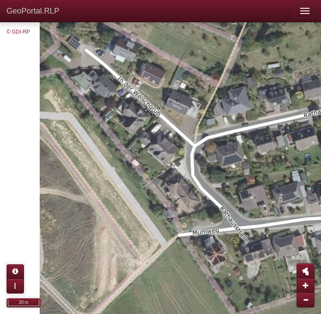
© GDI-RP (18, 32)
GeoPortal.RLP (33, 11)
